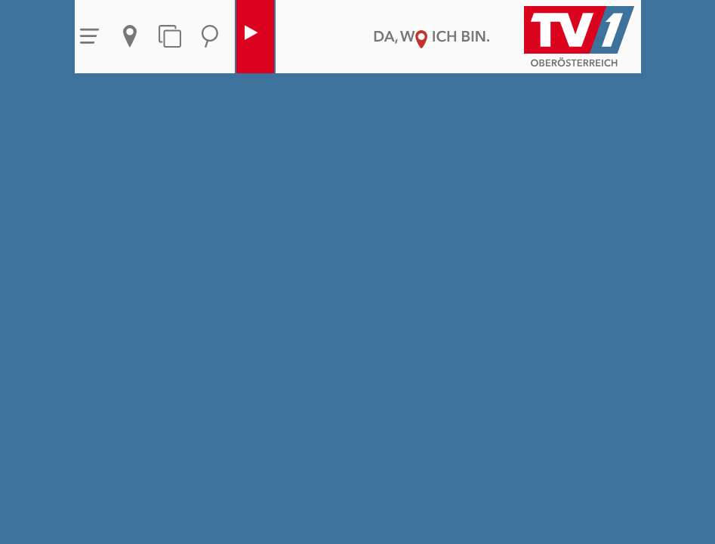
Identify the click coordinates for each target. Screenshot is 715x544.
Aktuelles (130, 36)
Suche (210, 36)
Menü (90, 36)
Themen (170, 36)
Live (251, 36)
